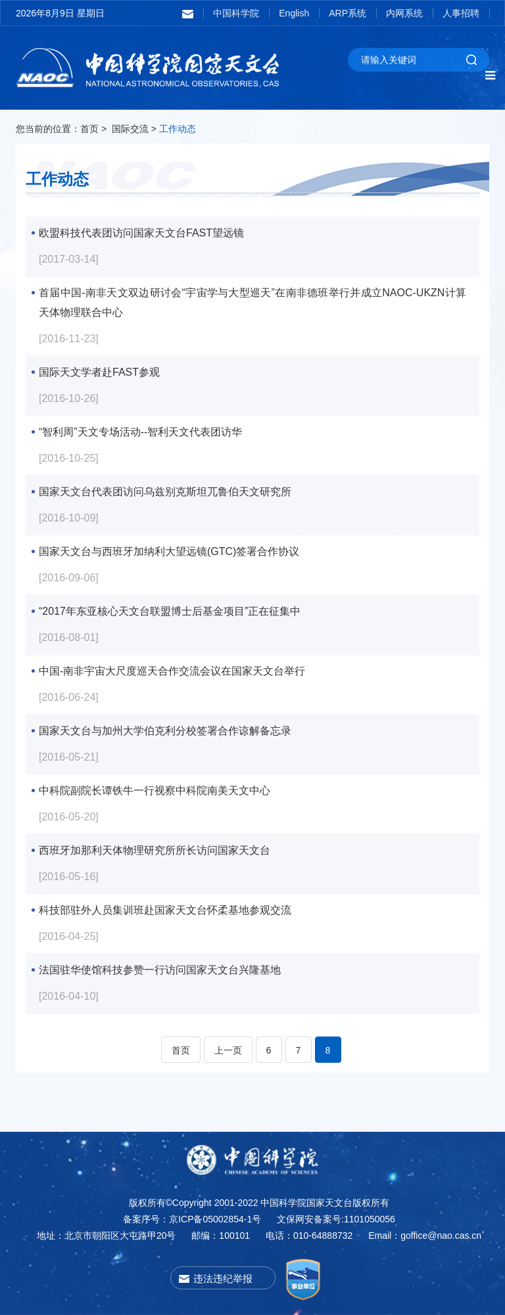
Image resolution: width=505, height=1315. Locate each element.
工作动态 (177, 128)
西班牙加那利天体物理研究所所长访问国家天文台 (154, 850)
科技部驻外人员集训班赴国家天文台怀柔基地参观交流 (165, 910)
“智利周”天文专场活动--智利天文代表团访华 (140, 431)
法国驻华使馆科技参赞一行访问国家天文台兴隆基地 (160, 969)
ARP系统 (347, 13)
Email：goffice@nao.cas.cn (424, 1235)
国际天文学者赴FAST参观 (99, 372)
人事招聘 (461, 13)
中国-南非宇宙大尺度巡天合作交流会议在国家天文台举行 (172, 671)
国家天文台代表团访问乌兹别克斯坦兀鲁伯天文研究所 (165, 491)
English (294, 13)
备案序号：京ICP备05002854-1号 (192, 1219)
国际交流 (130, 128)
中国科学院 (236, 13)
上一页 (228, 1050)
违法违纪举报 (222, 1278)
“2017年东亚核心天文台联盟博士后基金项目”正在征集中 (170, 611)
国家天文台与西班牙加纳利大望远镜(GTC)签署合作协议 (169, 551)
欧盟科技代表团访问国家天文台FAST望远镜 (141, 232)
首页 (89, 128)
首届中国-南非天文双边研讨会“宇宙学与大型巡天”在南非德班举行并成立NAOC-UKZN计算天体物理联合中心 (252, 295)
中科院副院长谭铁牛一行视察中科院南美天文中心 (154, 790)
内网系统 (404, 13)
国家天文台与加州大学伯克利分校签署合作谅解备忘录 (165, 730)
